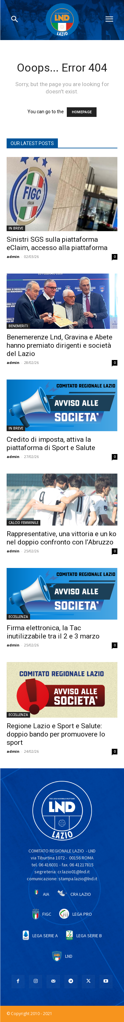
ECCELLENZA (18, 616)
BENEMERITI (18, 326)
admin (13, 256)
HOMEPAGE (82, 112)
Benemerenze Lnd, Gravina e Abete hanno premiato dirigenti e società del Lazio (59, 345)
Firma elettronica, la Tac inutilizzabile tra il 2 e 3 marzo (53, 632)
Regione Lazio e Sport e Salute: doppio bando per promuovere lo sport (56, 734)
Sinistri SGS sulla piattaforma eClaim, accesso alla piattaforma (57, 243)
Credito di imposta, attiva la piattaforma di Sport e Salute (51, 443)
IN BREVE (16, 228)
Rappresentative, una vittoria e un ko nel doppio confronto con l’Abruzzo (61, 538)
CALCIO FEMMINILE (23, 522)
